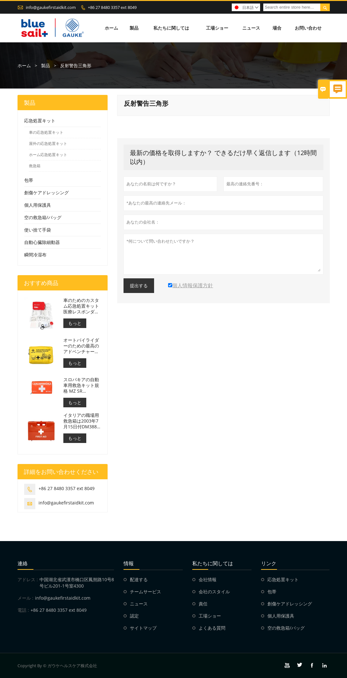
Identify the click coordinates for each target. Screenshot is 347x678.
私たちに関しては (171, 28)
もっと (74, 323)
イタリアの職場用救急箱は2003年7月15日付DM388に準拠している (81, 421)
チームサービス (145, 592)
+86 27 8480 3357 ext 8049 (112, 7)
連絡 (23, 563)
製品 (134, 28)
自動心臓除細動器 (42, 242)
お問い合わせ (308, 28)
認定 (134, 616)
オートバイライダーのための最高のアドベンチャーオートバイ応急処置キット (81, 345)
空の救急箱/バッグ (42, 217)
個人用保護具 (37, 205)
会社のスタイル (214, 592)
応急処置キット (39, 121)
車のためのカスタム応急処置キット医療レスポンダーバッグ (81, 306)
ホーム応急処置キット (48, 154)
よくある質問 (212, 628)
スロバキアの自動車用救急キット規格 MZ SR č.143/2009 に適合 (82, 385)
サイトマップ (143, 628)
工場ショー (217, 28)
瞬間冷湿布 (35, 255)
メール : (25, 598)
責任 (203, 604)
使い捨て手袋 (37, 230)
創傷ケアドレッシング (46, 192)
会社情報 (207, 579)
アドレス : (28, 579)
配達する (139, 579)
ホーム (111, 28)
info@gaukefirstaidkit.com (51, 7)
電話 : (23, 610)
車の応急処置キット (46, 132)
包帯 (28, 180)
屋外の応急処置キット (48, 143)
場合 (277, 28)
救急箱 (34, 165)
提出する (139, 285)
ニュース (251, 28)
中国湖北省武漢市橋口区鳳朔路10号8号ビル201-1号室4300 (76, 582)
